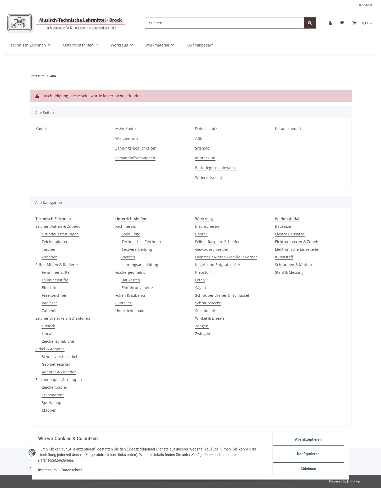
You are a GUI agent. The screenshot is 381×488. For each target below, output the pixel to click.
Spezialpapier (54, 402)
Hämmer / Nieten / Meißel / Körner (226, 256)
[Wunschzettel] (342, 23)
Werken (128, 256)
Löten (200, 279)
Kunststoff (284, 256)
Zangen (201, 325)
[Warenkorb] (362, 23)
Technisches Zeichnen (141, 241)
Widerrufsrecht (208, 177)
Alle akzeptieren (305, 442)
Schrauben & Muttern (294, 264)
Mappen (49, 410)
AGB (199, 138)
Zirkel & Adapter (49, 348)
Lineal (47, 333)
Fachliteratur (126, 226)
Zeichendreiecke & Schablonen (62, 318)
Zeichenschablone (58, 341)
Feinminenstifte (56, 272)
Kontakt (366, 4)
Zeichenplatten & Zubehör (58, 226)
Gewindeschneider (211, 249)
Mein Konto (125, 128)
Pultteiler (123, 302)
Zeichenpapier (54, 387)
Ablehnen (306, 469)
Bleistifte (49, 287)
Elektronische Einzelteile (296, 249)
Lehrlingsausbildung (140, 264)
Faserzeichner (54, 295)
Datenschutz (74, 472)
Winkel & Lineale (209, 318)
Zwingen (202, 333)
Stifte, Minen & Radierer (56, 264)
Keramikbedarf (199, 45)
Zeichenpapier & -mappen (58, 379)
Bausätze (283, 226)
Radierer (49, 302)
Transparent (53, 394)
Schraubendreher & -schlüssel (222, 295)
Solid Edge (131, 233)
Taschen (49, 249)
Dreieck (48, 325)
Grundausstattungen (60, 233)
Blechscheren (207, 226)
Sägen (200, 287)
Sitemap (202, 148)
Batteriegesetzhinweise (215, 167)
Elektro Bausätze (289, 233)
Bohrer (201, 233)
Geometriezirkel (56, 364)
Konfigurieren (306, 455)
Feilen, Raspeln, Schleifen (218, 241)
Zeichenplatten (55, 241)
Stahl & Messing (289, 272)
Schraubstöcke (208, 302)
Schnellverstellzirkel (59, 356)
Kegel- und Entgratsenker (217, 264)
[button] (330, 23)
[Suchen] (224, 23)
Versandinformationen (135, 157)
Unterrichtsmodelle (132, 310)
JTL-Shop (353, 481)
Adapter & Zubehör (59, 371)
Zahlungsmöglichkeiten (136, 148)
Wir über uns (127, 138)
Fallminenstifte (55, 279)
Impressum (50, 472)
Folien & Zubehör (130, 295)
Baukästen (131, 279)
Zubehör (49, 256)
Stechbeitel (205, 310)
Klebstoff (203, 272)
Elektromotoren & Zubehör (298, 241)
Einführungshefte (137, 287)
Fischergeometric (130, 272)
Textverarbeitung (137, 249)
